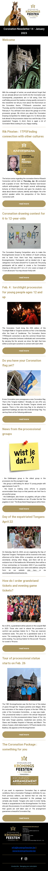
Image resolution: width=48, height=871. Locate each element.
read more (24, 203)
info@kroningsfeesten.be (23, 847)
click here (33, 570)
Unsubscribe (15, 866)
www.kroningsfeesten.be (24, 851)
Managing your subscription (28, 866)
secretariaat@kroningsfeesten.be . (15, 573)
